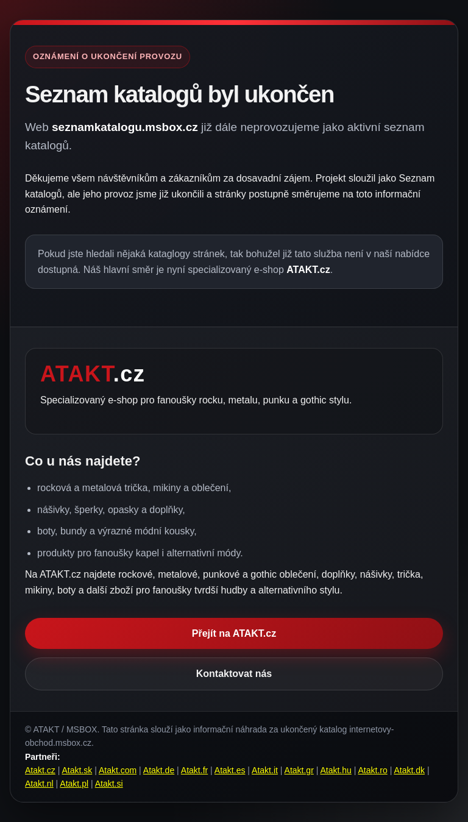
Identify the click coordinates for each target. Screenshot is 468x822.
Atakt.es (230, 770)
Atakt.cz (40, 770)
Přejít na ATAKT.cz (234, 633)
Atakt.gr (299, 770)
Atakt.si (109, 783)
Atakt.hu (335, 770)
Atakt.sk (77, 770)
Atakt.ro (373, 770)
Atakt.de (158, 770)
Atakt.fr (194, 770)
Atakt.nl (39, 783)
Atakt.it (265, 770)
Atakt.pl (74, 783)
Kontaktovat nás (234, 673)
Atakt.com (117, 770)
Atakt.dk (409, 770)
